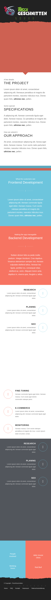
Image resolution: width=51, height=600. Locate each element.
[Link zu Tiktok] (34, 594)
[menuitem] (16, 18)
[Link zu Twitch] (23, 594)
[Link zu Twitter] (38, 594)
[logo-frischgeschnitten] (25, 11)
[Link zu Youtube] (20, 594)
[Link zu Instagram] (27, 594)
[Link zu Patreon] (45, 594)
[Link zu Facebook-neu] (42, 594)
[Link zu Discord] (31, 594)
